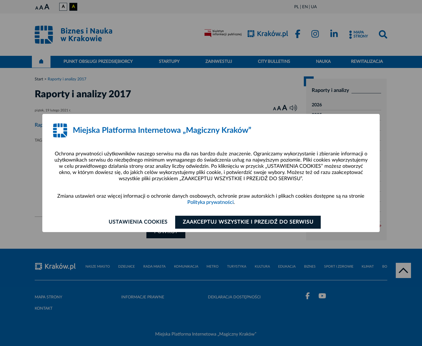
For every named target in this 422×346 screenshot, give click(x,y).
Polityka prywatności (210, 202)
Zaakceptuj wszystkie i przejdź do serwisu (248, 222)
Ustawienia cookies (138, 222)
